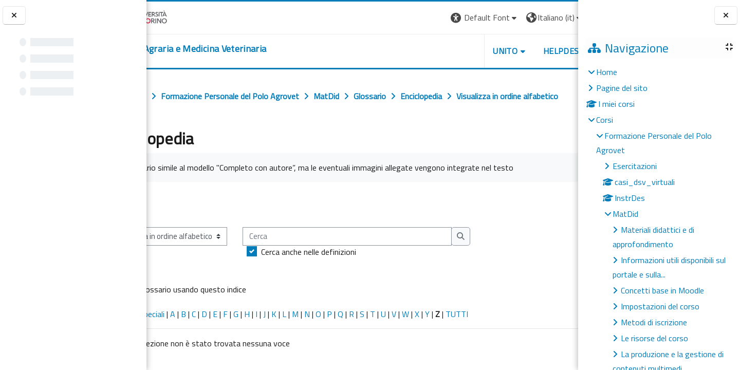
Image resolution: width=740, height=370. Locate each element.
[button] (437, 18)
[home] (229, 48)
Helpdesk (515, 51)
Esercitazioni (635, 166)
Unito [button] (458, 51)
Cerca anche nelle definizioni (351, 274)
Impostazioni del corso (660, 306)
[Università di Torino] (178, 16)
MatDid (625, 214)
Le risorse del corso (654, 338)
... (563, 226)
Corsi (604, 120)
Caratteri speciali (179, 336)
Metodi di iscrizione (654, 322)
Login (560, 17)
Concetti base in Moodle (662, 290)
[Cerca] (390, 259)
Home (606, 72)
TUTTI (500, 336)
